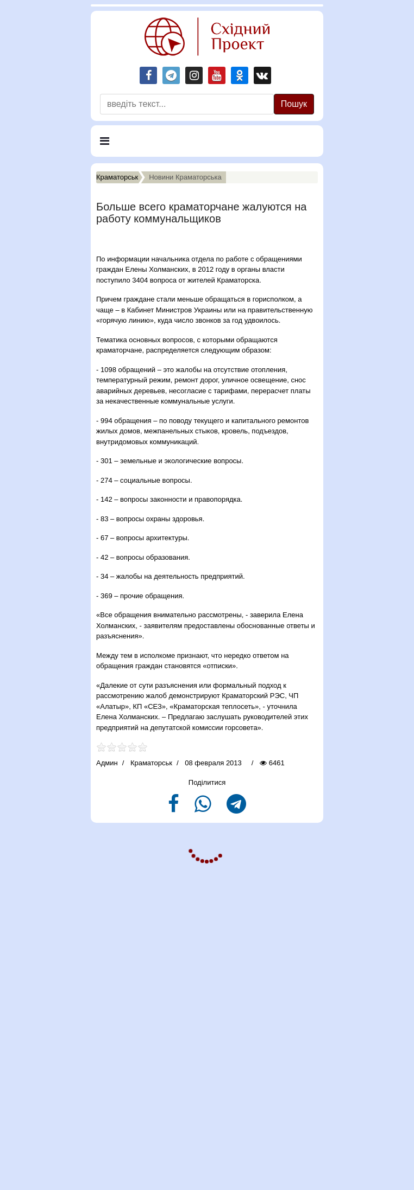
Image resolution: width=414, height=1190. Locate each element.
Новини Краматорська (185, 177)
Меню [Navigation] (115, 146)
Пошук (294, 103)
